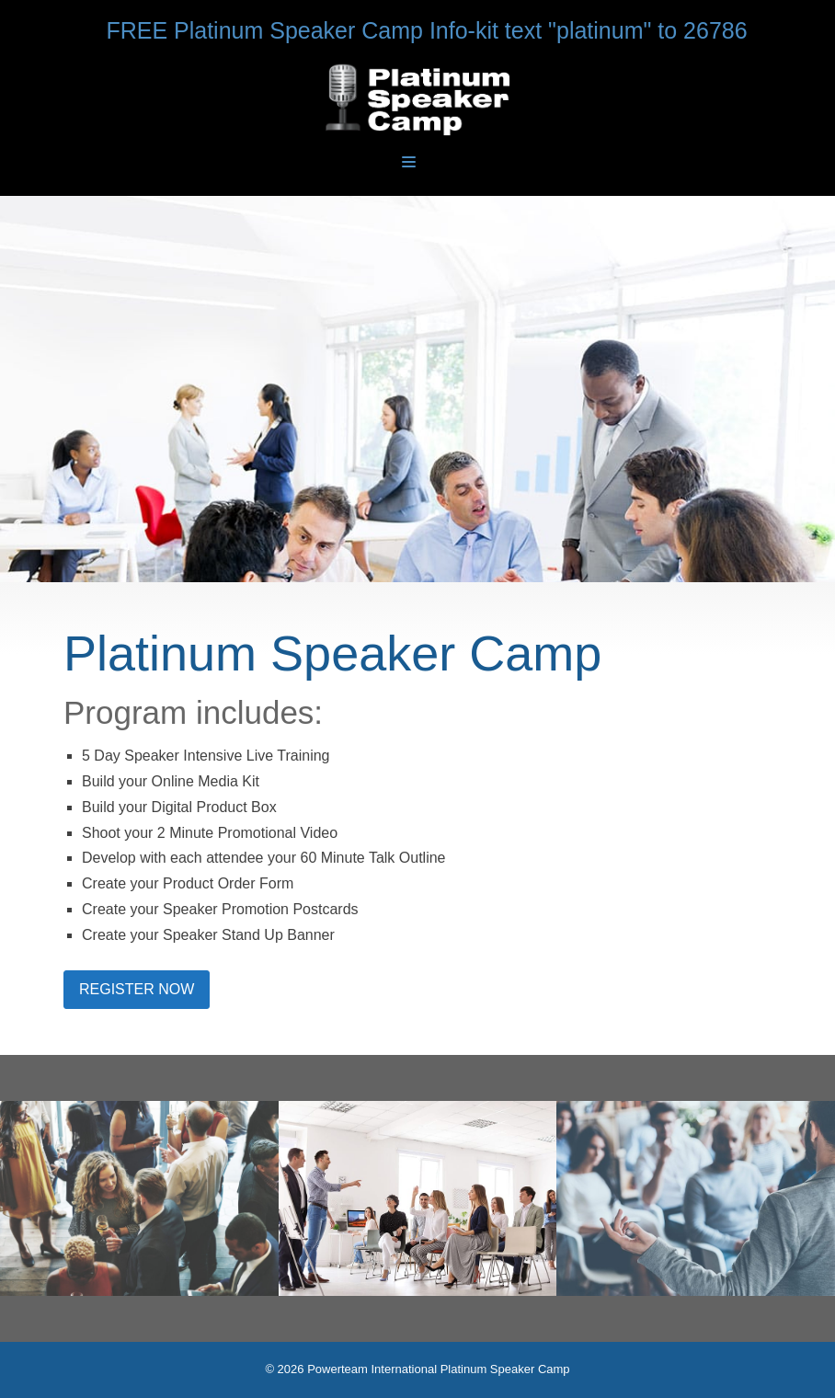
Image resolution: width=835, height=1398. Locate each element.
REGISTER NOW (136, 989)
